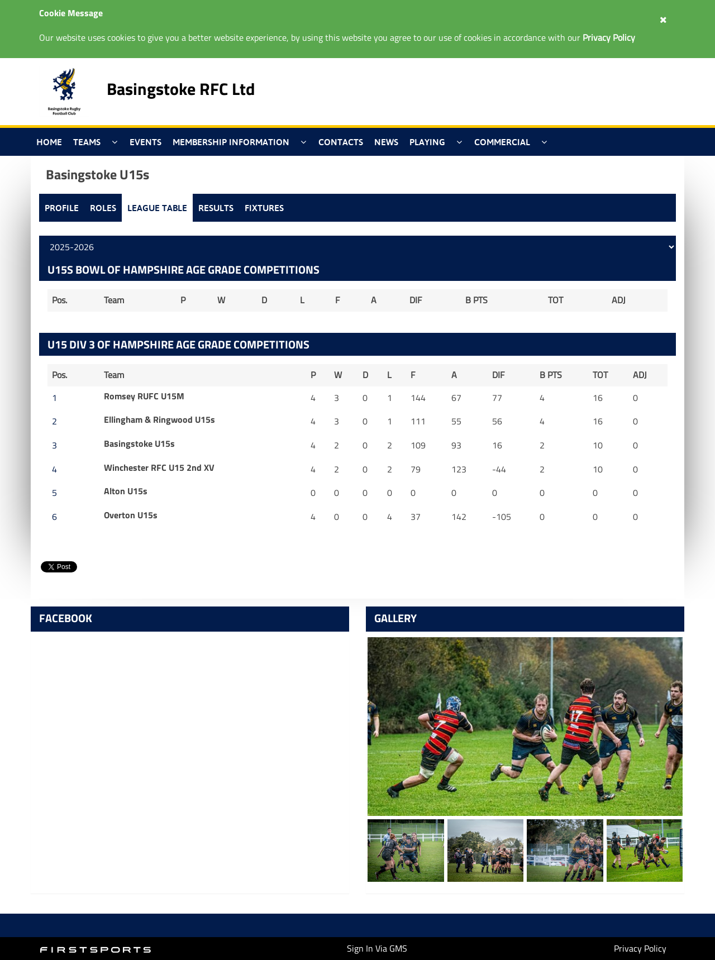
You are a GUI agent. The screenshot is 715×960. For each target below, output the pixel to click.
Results (215, 207)
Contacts (340, 141)
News (386, 141)
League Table (157, 207)
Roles (103, 207)
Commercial (502, 141)
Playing (427, 141)
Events (145, 141)
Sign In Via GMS (377, 948)
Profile (62, 207)
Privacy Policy (640, 948)
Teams (87, 141)
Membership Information (231, 141)
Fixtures (264, 207)
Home (49, 141)
